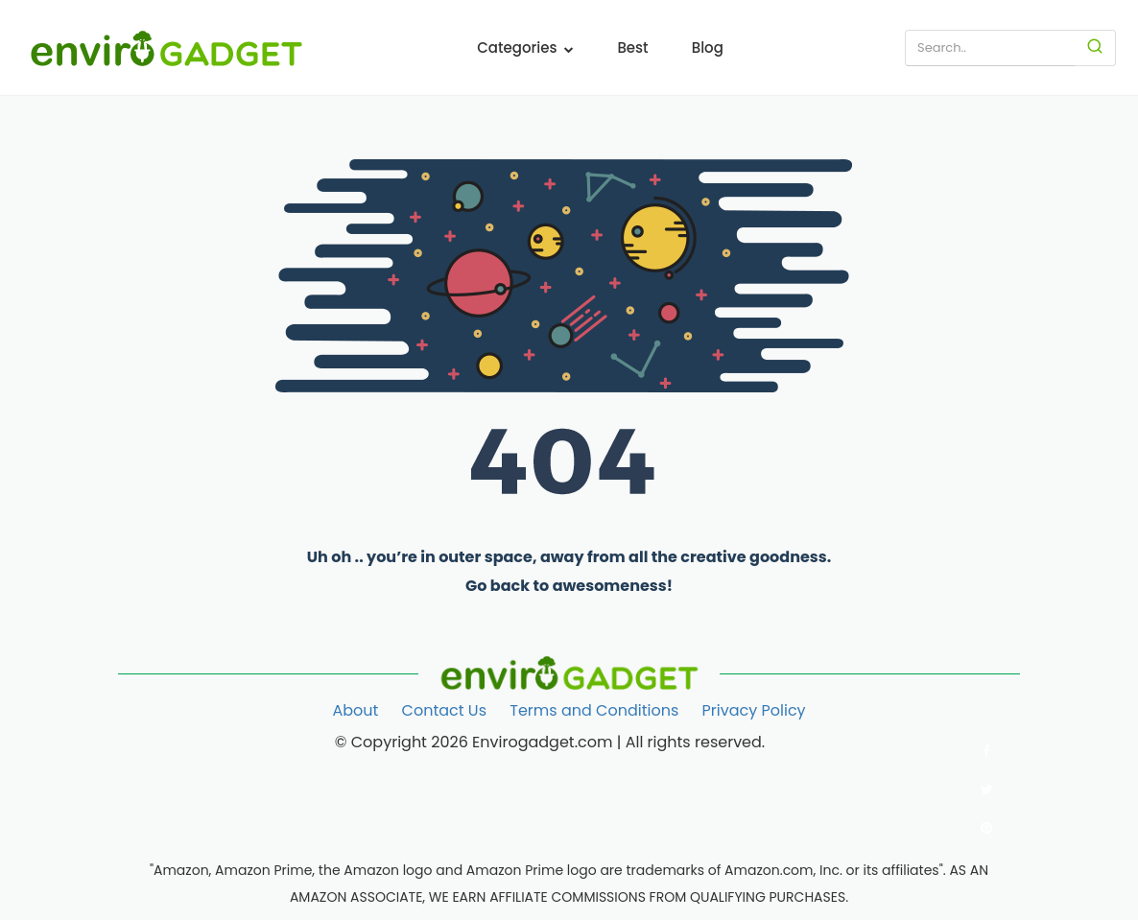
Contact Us (444, 710)
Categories (525, 47)
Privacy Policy (754, 710)
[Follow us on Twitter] (986, 789)
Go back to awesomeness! (569, 586)
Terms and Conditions (594, 710)
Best (632, 47)
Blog (707, 47)
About (355, 710)
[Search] (1095, 48)
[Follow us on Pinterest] (986, 828)
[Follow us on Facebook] (986, 751)
